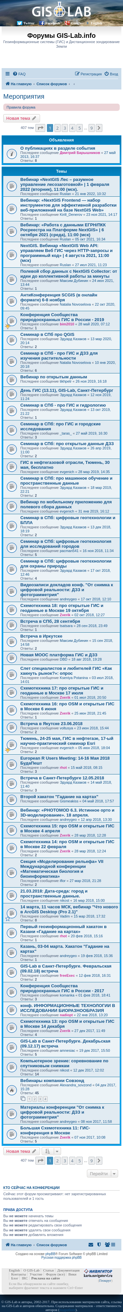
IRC (25, 1278)
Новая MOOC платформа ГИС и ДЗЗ (58, 654)
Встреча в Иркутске (41, 636)
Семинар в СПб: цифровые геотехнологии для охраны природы (66, 563)
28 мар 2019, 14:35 (94, 472)
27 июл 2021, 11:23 (91, 265)
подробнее (67, 1310)
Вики (72, 1274)
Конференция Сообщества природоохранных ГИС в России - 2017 (62, 988)
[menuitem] (19, 74)
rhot (63, 768)
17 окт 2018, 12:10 (96, 599)
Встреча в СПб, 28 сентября (50, 621)
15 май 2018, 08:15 (86, 768)
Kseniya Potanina (74, 678)
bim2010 (67, 324)
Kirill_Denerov (71, 214)
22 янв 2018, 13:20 (92, 1015)
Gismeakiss (69, 801)
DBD (63, 659)
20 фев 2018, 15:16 (87, 936)
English (96, 23)
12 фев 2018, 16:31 (95, 975)
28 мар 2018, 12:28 (90, 835)
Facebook (52, 23)
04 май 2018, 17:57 (98, 801)
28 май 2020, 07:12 (94, 324)
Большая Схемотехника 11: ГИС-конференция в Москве (55, 1130)
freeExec (67, 975)
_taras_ (66, 433)
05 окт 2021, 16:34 (90, 239)
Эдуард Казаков (73, 339)
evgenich (67, 472)
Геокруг (105, 1280)
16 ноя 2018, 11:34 (98, 551)
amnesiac (67, 1050)
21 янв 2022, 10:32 (90, 194)
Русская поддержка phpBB (61, 1257)
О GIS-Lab (31, 1270)
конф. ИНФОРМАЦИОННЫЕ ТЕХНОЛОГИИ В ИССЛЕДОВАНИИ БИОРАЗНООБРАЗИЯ (67, 1008)
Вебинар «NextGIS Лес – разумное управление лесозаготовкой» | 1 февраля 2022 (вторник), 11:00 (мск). (64, 184)
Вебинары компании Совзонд (52, 1080)
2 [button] (57, 128)
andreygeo (68, 599)
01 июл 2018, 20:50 (90, 697)
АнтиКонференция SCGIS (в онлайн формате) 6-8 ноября (58, 297)
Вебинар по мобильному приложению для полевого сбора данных (66, 504)
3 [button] (65, 128)
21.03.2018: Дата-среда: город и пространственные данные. (54, 893)
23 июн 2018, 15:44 (93, 728)
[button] (40, 128)
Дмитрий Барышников (80, 153)
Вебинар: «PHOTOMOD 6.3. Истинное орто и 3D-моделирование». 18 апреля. (67, 813)
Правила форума (21, 107)
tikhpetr (66, 381)
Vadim (65, 916)
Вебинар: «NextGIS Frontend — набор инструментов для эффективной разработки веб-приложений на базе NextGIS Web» (68, 205)
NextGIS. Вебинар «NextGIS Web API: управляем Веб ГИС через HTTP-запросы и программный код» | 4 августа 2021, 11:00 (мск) (66, 253)
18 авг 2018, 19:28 (87, 659)
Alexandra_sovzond (76, 1085)
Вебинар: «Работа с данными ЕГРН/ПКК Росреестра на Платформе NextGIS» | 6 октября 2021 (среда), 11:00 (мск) (63, 229)
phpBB (50, 1254)
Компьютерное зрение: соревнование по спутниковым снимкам (64, 1063)
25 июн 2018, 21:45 (90, 713)
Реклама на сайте (45, 1278)
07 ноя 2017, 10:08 (90, 1137)
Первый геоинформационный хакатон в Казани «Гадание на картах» (63, 929)
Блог (14, 1278)
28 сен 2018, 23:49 (92, 626)
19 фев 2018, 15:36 (97, 956)
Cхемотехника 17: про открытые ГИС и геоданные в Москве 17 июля (61, 690)
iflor (63, 881)
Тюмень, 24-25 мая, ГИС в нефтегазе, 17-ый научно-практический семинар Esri (66, 741)
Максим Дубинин (74, 281)
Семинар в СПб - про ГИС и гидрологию (63, 405)
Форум (51, 1274)
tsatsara (66, 626)
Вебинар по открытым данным (53, 376)
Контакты (18, 1274)
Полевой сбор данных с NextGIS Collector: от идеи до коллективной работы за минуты (68, 274)
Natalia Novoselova (75, 304)
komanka (67, 995)
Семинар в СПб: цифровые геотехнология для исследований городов (66, 544)
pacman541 (69, 551)
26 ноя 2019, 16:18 (91, 381)
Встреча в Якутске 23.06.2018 (51, 723)
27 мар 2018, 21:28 (85, 881)
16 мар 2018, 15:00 (89, 900)
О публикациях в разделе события (57, 148)
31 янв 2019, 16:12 (93, 511)
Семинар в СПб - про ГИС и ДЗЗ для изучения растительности (59, 356)
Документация (68, 1270)
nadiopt (66, 1015)
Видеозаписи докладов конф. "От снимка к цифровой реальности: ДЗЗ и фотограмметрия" (66, 589)
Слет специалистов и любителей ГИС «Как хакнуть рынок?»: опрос (66, 671)
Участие (36, 1274)
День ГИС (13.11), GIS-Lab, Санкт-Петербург (66, 390)
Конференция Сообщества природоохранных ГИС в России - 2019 (62, 317)
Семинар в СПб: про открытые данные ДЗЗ (67, 443)
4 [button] (72, 128)
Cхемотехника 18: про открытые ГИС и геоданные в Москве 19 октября (61, 608)
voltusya (66, 728)
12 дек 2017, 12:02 (88, 1070)
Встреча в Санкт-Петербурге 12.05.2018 (62, 777)
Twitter (29, 23)
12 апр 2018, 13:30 (96, 819)
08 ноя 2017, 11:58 (96, 1121)
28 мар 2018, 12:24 (90, 851)
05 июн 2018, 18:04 (94, 748)
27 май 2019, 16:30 (91, 433)
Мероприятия (23, 96)
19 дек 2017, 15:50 (94, 1050)
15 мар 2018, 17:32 (89, 916)
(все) (61, 1274)
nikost (64, 900)
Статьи (48, 1270)
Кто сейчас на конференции (31, 1188)
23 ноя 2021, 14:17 (101, 214)
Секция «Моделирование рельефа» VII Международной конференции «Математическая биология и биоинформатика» (61, 869)
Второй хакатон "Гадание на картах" (59, 796)
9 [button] (92, 128)
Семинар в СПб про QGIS (47, 334)
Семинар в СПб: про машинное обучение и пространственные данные (66, 481)
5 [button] (79, 128)
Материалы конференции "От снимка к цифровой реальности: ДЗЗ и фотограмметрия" (62, 1112)
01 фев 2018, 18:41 (94, 995)
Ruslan (65, 194)
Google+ (77, 23)
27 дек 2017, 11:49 (89, 1031)
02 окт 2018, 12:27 (89, 615)
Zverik (65, 615)
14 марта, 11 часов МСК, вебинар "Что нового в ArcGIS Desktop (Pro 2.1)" (69, 909)
